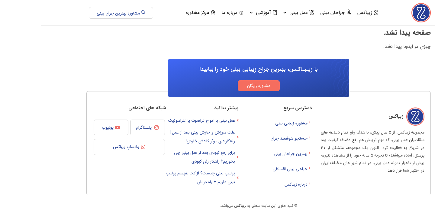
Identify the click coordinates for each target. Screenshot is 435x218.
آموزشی (222, 12)
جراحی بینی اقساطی (251, 169)
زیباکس (326, 12)
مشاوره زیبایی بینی (252, 123)
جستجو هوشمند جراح (250, 138)
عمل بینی (257, 12)
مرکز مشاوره (159, 12)
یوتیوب (66, 127)
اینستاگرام (103, 127)
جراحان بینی (294, 12)
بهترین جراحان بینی (252, 153)
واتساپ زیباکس (85, 147)
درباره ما (191, 12)
